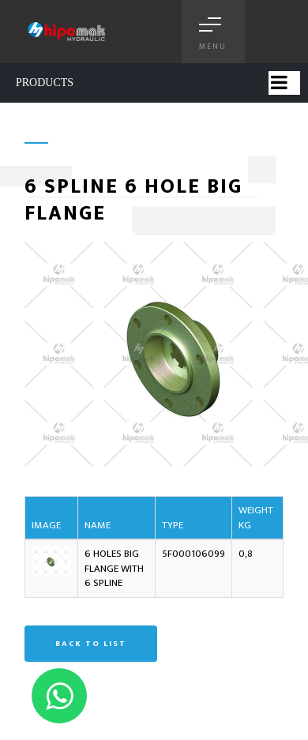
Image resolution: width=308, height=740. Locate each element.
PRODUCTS (44, 82)
